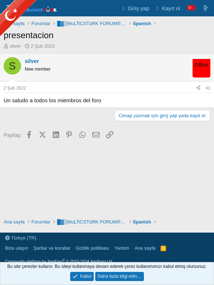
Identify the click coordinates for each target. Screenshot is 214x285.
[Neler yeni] (205, 8)
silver (15, 46)
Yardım (121, 248)
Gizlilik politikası (92, 248)
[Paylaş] (198, 88)
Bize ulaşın (16, 248)
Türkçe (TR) (20, 238)
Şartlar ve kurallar (51, 248)
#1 (208, 88)
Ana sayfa (145, 248)
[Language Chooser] (191, 8)
